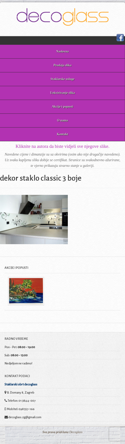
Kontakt (62, 134)
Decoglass (75, 432)
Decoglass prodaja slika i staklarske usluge (62, 17)
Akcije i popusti (62, 106)
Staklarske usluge (62, 79)
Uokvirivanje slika (62, 92)
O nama (62, 120)
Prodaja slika (62, 65)
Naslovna (62, 51)
